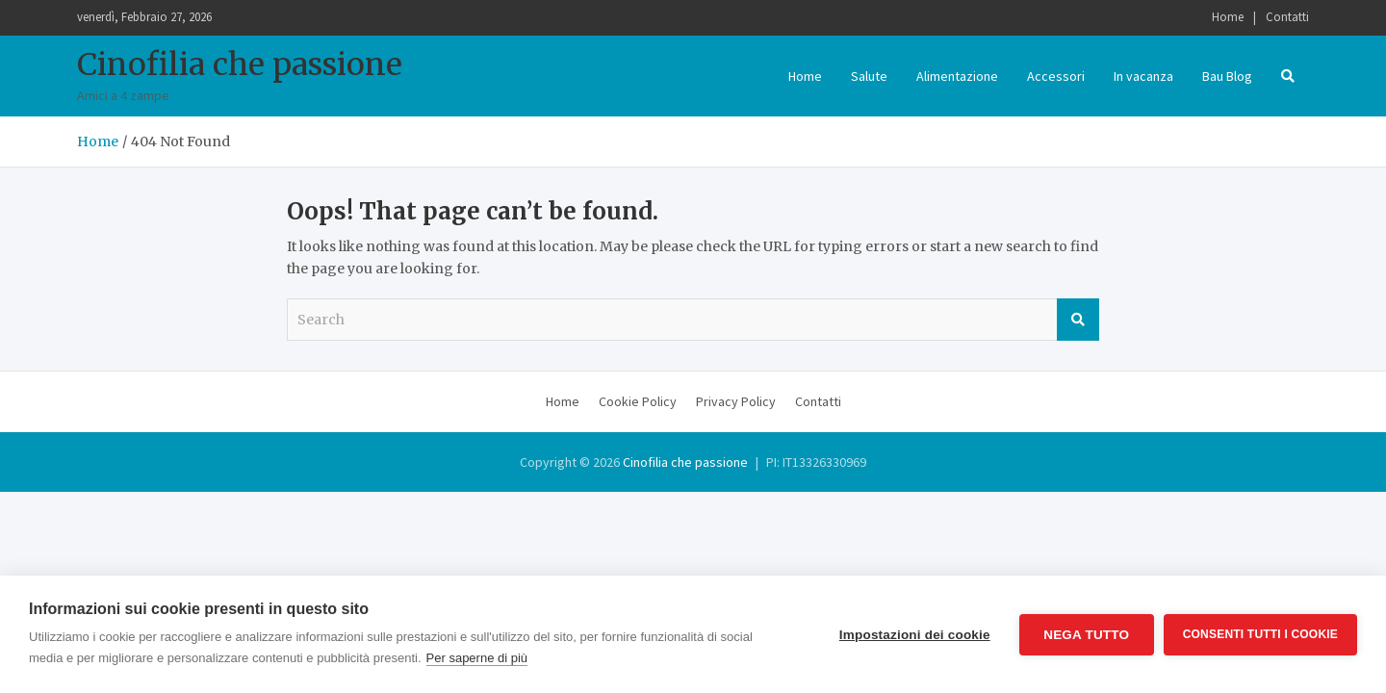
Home (1228, 17)
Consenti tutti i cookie (1260, 634)
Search (1078, 319)
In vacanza (1143, 76)
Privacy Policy (736, 401)
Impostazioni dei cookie (914, 635)
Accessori (1056, 76)
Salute (869, 76)
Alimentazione (957, 76)
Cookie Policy (638, 401)
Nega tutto (1086, 635)
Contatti (1287, 17)
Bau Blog (1227, 76)
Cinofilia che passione (239, 64)
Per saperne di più (477, 658)
